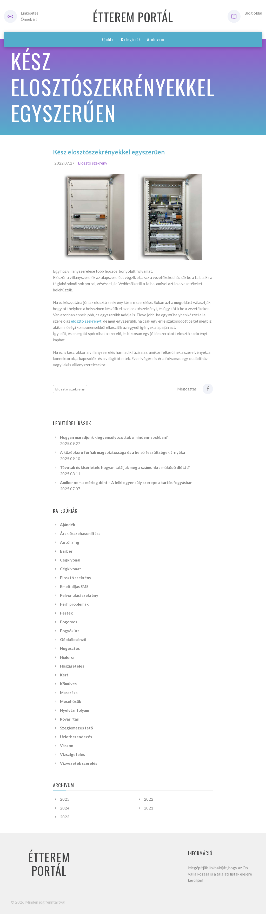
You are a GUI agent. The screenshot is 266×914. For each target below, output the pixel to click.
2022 (148, 799)
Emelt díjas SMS (74, 586)
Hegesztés (70, 648)
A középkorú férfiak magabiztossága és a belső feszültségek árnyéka (122, 452)
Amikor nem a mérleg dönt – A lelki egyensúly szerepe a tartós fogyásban (126, 482)
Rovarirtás (69, 719)
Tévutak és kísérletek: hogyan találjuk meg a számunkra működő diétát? (125, 467)
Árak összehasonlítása (80, 533)
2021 (148, 808)
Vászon (66, 745)
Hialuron (68, 657)
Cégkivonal (70, 560)
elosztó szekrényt (86, 321)
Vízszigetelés (72, 754)
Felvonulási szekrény (79, 595)
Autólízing (69, 542)
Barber (66, 551)
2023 (64, 816)
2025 (64, 799)
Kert (64, 675)
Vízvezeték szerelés (78, 763)
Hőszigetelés (72, 666)
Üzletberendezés (76, 736)
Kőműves (68, 683)
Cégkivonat (70, 568)
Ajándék (67, 524)
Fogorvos (68, 621)
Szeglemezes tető (76, 728)
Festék (66, 613)
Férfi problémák (74, 604)
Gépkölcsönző (73, 639)
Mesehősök (70, 701)
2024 (64, 808)
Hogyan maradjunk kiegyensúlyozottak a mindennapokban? (114, 437)
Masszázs (68, 692)
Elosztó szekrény (92, 163)
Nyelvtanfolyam (74, 710)
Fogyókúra (69, 630)
